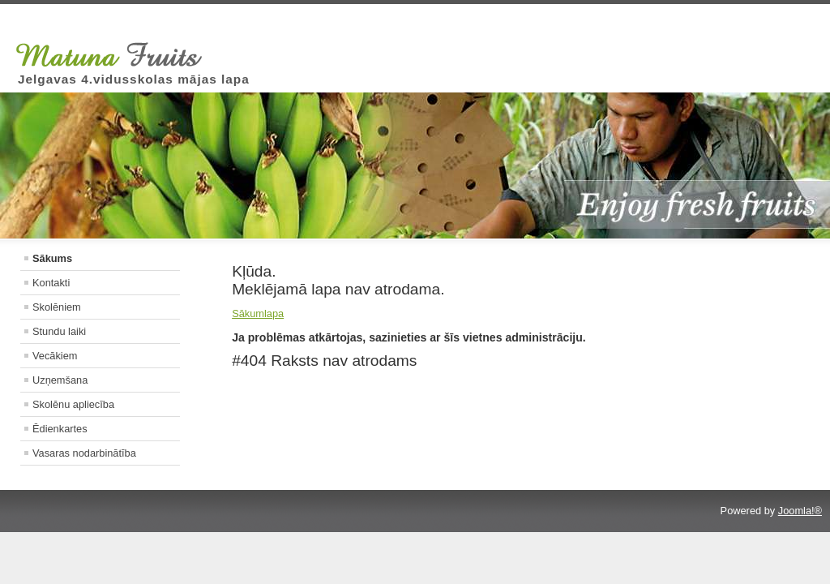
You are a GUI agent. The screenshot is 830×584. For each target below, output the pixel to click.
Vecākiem (54, 356)
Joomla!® (800, 511)
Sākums (52, 258)
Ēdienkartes (60, 429)
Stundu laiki (59, 331)
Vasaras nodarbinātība (84, 453)
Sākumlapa (258, 313)
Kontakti (51, 283)
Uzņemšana (60, 380)
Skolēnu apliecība (73, 404)
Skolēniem (56, 307)
